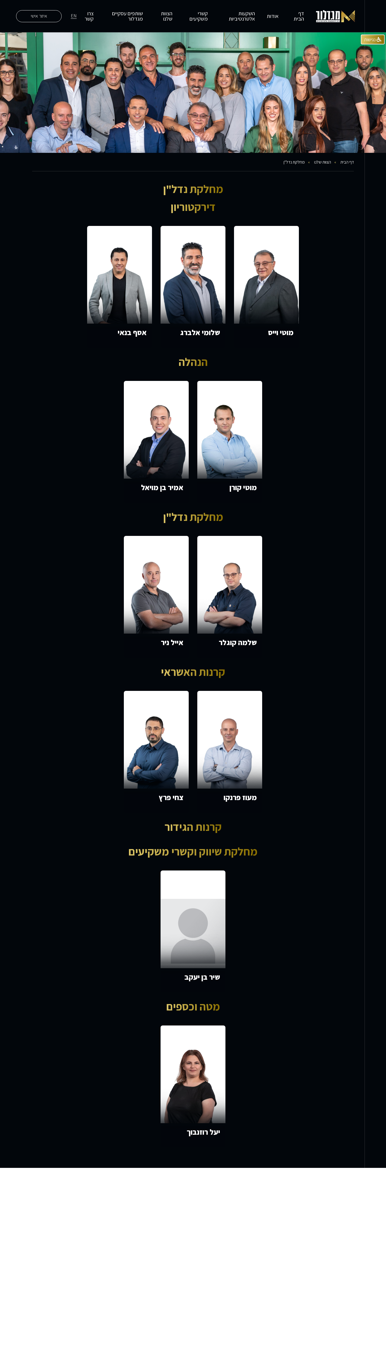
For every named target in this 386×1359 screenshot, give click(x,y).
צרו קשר (89, 16)
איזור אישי (39, 16)
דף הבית (299, 16)
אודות (273, 16)
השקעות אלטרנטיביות (242, 16)
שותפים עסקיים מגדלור (127, 16)
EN (74, 16)
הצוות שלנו (166, 16)
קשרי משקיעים (199, 16)
